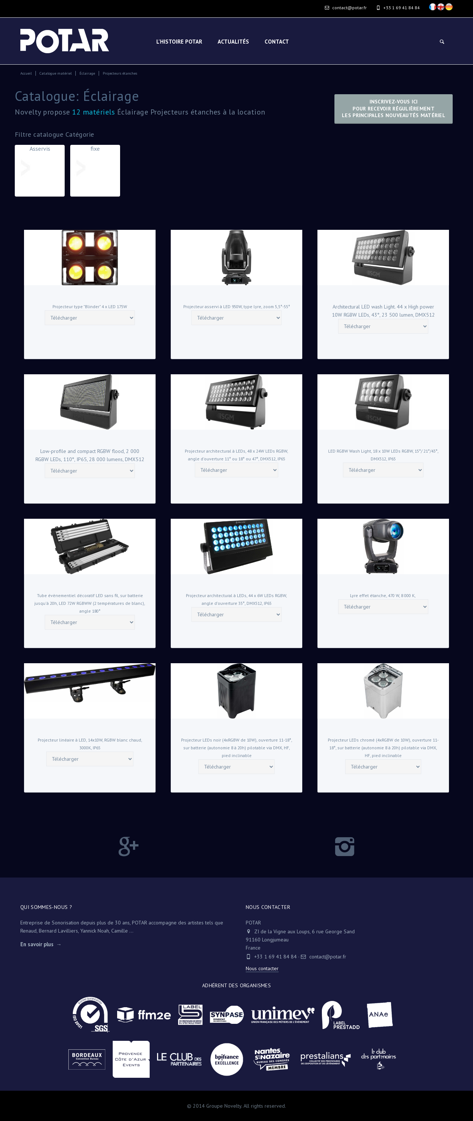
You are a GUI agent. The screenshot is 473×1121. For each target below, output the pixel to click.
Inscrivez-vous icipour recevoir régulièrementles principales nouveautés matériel (393, 108)
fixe (95, 164)
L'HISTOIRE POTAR (179, 41)
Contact (277, 41)
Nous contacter (262, 968)
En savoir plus (37, 944)
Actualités (233, 41)
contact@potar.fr (346, 7)
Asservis (40, 164)
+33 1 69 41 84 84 (275, 956)
